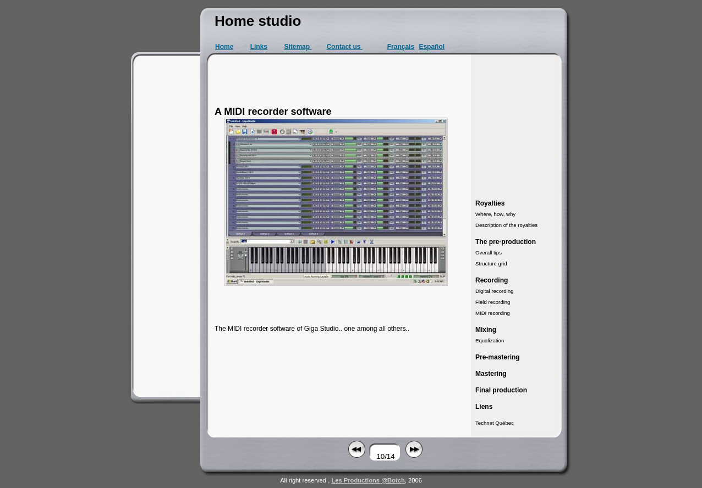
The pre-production (505, 242)
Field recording (492, 302)
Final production (501, 390)
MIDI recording (492, 313)
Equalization (489, 340)
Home (224, 47)
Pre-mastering (497, 357)
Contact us (344, 47)
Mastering (491, 374)
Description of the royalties (506, 225)
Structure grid (491, 263)
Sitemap (297, 47)
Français (400, 47)
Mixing (485, 330)
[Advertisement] (167, 225)
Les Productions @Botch (367, 480)
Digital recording (494, 291)
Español (432, 47)
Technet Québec (494, 423)
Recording (491, 280)
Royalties (489, 203)
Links (258, 47)
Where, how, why (495, 214)
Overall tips (488, 252)
